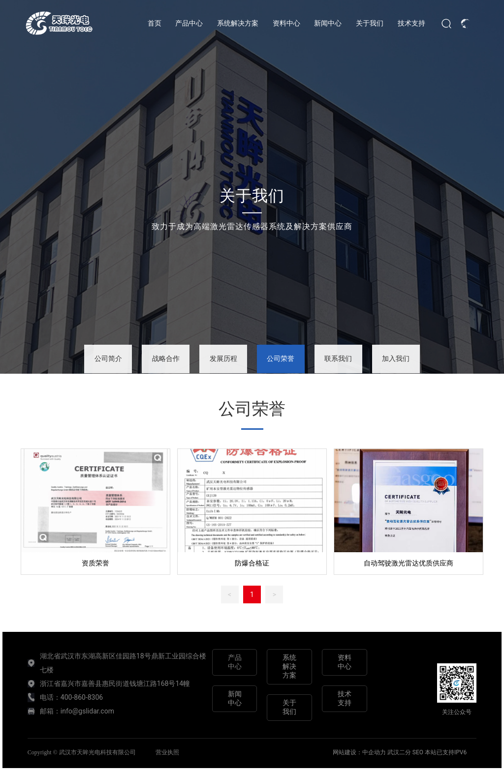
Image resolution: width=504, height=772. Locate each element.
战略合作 (166, 358)
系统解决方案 (289, 666)
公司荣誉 (280, 358)
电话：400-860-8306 (71, 697)
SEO (417, 752)
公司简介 (108, 358)
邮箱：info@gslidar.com (77, 711)
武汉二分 (399, 752)
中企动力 (374, 752)
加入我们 (396, 358)
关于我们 (252, 195)
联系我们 (338, 358)
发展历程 (223, 358)
